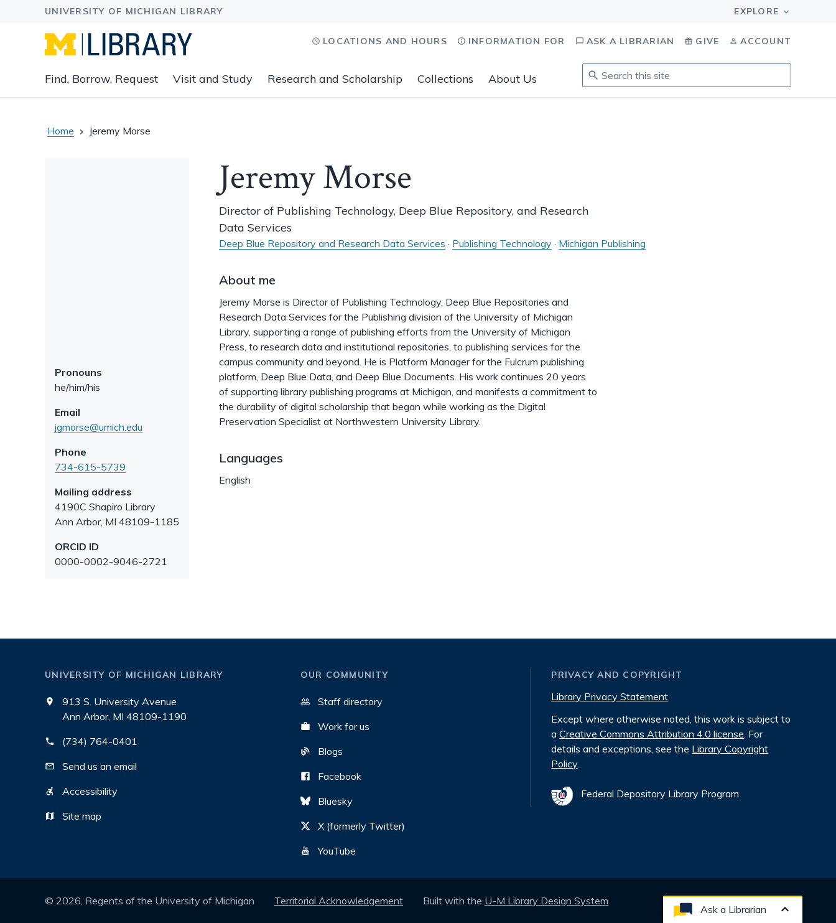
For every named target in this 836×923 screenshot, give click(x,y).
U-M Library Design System (546, 900)
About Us (512, 79)
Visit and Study (213, 79)
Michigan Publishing (602, 243)
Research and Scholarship (334, 79)
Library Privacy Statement (609, 696)
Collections (445, 79)
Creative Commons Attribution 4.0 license (651, 734)
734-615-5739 (90, 467)
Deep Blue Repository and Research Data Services (332, 243)
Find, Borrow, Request (101, 79)
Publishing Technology (502, 243)
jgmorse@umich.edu (98, 427)
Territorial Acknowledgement (338, 900)
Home (60, 130)
